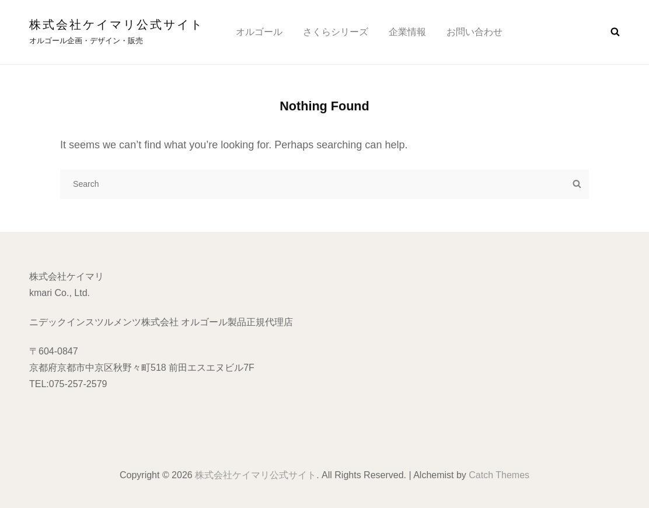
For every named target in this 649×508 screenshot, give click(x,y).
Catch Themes (499, 475)
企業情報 (407, 32)
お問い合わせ (474, 32)
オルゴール (259, 32)
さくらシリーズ (335, 32)
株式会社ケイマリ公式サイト (116, 24)
